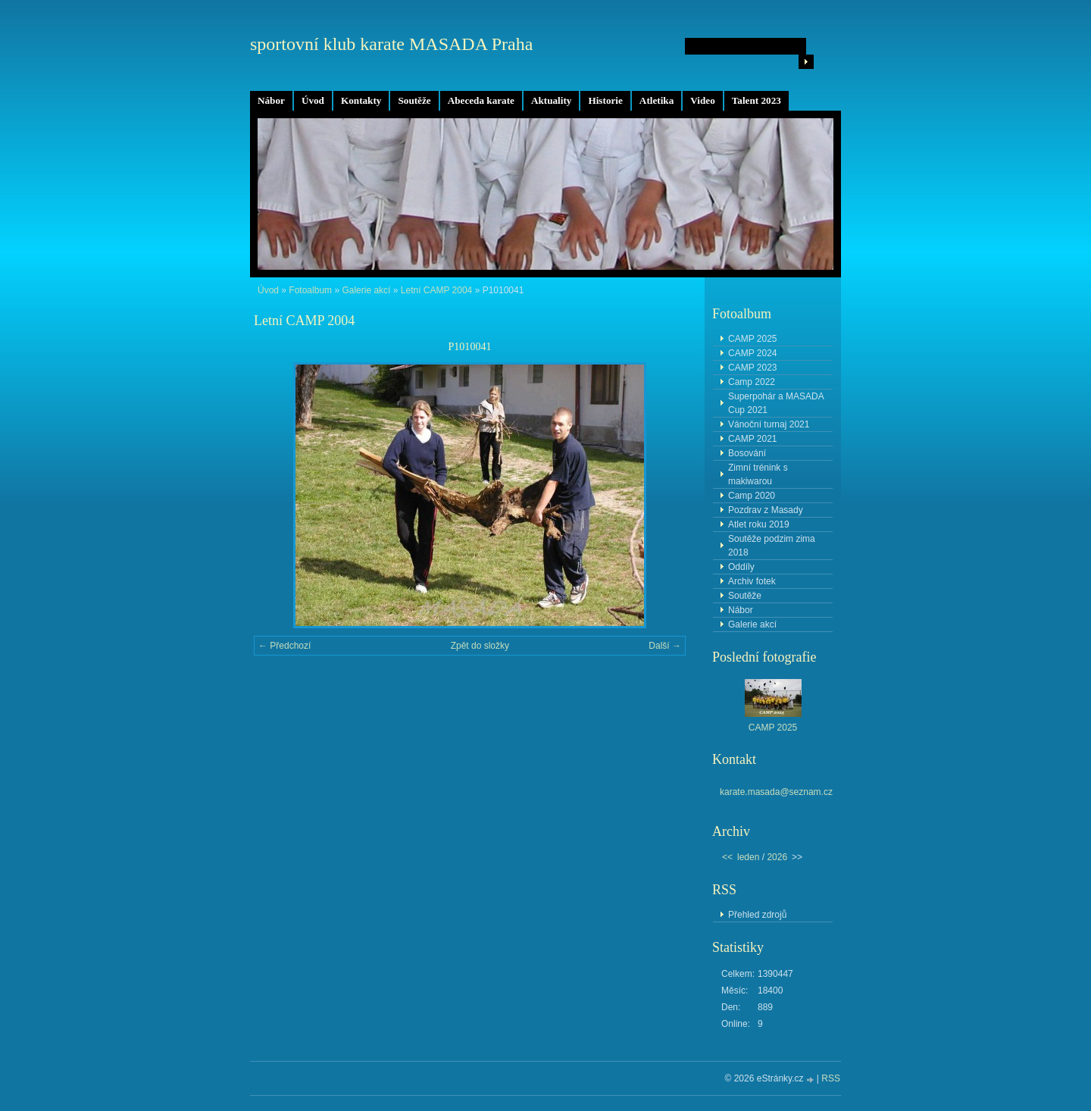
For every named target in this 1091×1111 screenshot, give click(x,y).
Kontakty (361, 100)
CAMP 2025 (752, 338)
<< (727, 857)
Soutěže (414, 100)
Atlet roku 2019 (758, 524)
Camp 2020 (751, 495)
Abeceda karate (481, 100)
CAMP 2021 (752, 438)
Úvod (313, 100)
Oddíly (741, 567)
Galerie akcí (366, 290)
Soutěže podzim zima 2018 (771, 546)
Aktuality (551, 100)
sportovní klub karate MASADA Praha (391, 44)
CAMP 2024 (752, 353)
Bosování (747, 453)
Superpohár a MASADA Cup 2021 (776, 403)
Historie (605, 100)
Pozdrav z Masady (765, 510)
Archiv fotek (752, 581)
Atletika (656, 100)
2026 (777, 857)
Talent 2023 (756, 100)
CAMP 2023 (752, 367)
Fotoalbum (310, 290)
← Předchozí (284, 645)
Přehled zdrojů (757, 914)
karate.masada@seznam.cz (776, 792)
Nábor (271, 100)
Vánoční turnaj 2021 (768, 424)
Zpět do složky (480, 645)
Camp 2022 (751, 382)
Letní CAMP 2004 (437, 290)
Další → (665, 645)
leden (748, 857)
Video (702, 100)
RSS (830, 1078)
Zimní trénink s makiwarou (758, 474)
